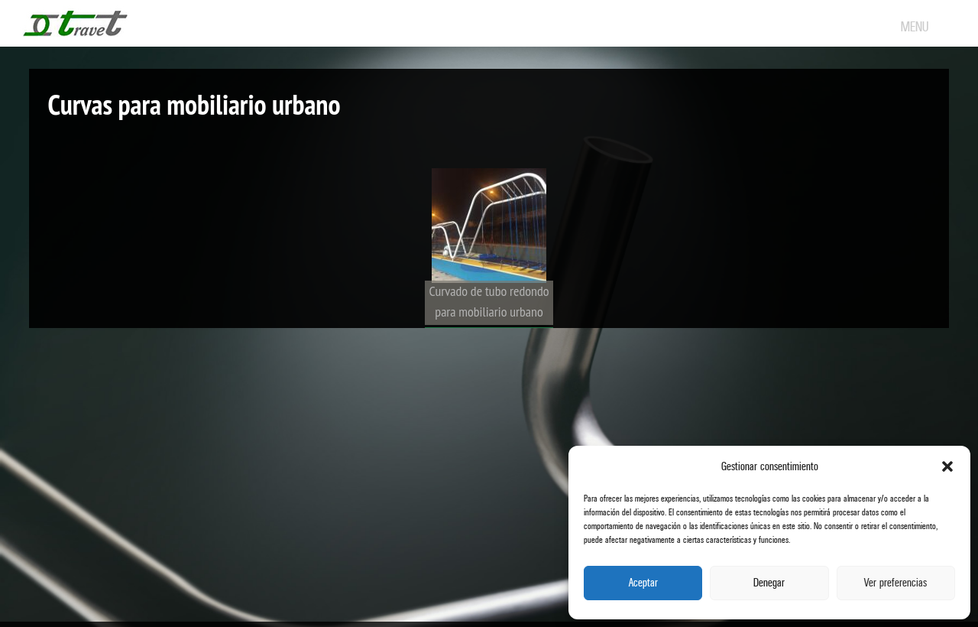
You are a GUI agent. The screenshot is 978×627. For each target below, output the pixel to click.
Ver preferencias (895, 583)
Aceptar (643, 583)
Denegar (769, 583)
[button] (947, 466)
